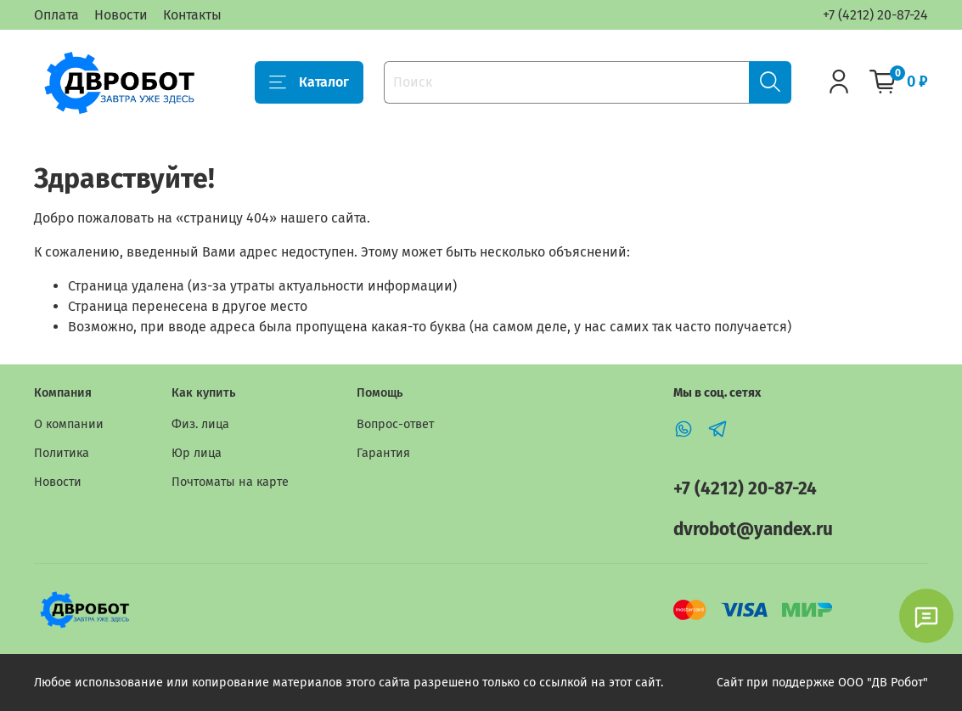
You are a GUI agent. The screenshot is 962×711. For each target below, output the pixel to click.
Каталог (309, 82)
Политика (61, 453)
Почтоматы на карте (230, 482)
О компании (69, 424)
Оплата (56, 15)
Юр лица (197, 453)
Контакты (192, 15)
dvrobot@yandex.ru (753, 529)
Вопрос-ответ (395, 424)
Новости (121, 15)
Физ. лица (200, 424)
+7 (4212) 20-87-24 (875, 15)
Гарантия (383, 453)
